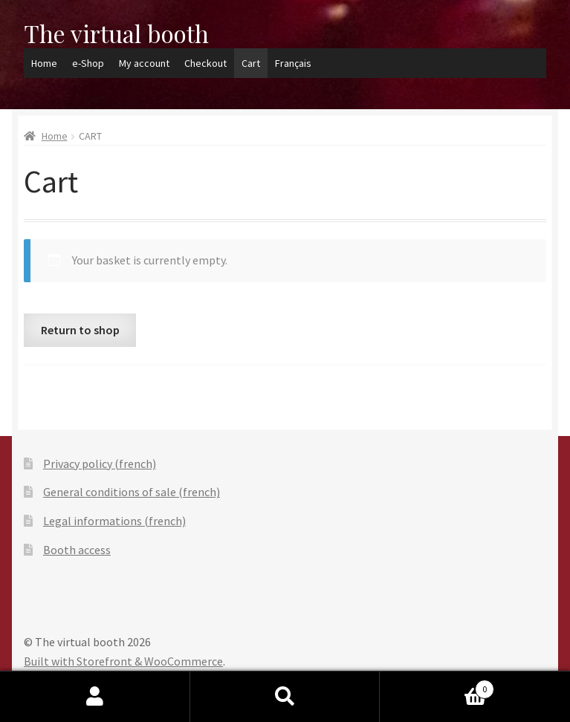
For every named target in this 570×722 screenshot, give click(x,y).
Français (293, 63)
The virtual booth (116, 33)
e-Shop (88, 63)
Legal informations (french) (114, 520)
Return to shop (80, 329)
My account (144, 63)
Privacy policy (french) (99, 463)
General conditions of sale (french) (131, 491)
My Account (95, 696)
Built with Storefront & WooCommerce (123, 661)
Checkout (205, 63)
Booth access (77, 549)
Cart (251, 63)
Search (285, 696)
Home (44, 63)
